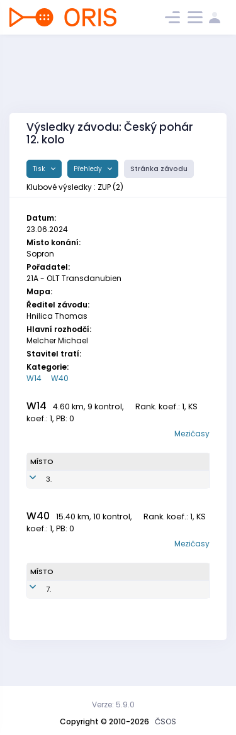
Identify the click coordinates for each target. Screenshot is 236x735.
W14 (34, 378)
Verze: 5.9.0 (113, 704)
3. (49, 495)
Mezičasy (192, 433)
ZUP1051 (121, 495)
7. (48, 610)
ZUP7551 (119, 610)
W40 (60, 378)
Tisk (40, 169)
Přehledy (89, 169)
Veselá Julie (72, 495)
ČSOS (165, 721)
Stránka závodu (159, 169)
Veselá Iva (79, 610)
